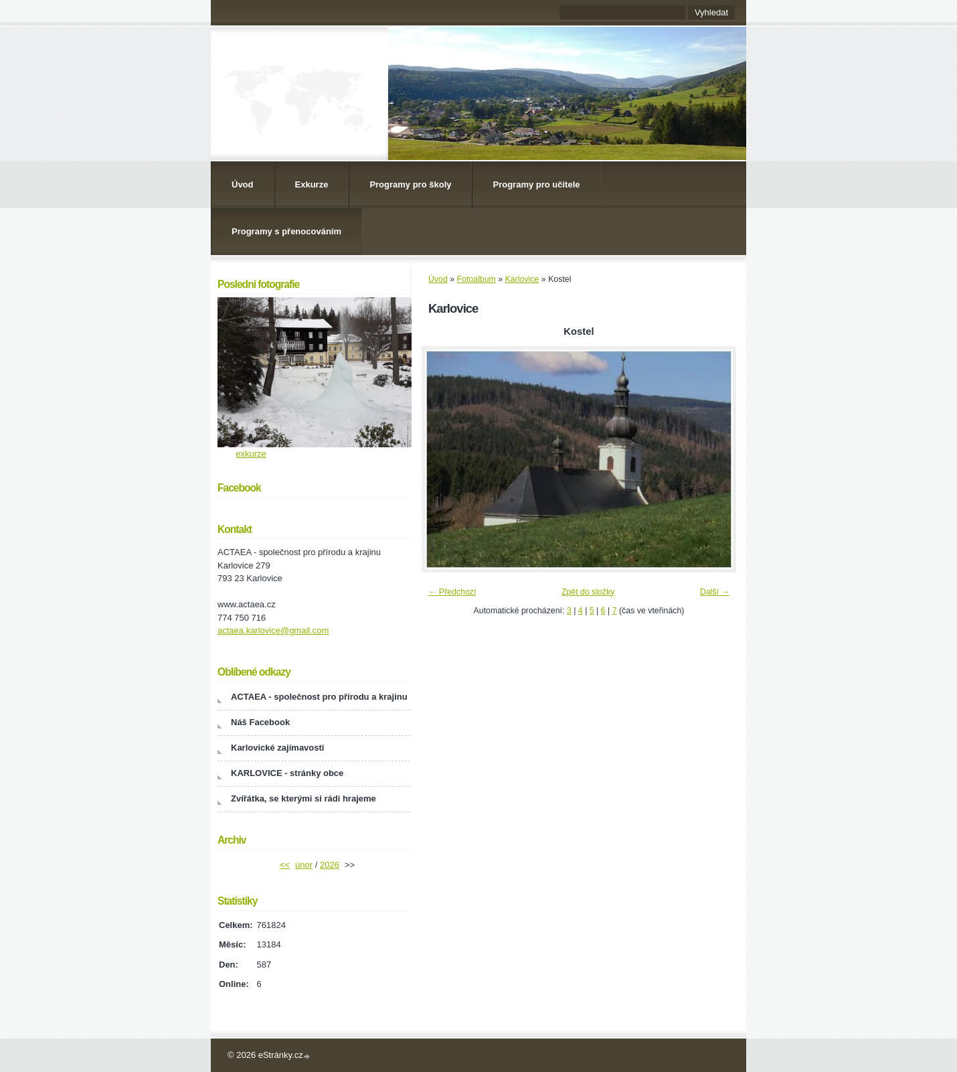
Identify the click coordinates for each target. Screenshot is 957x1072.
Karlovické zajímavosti (277, 748)
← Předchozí (452, 592)
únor (304, 865)
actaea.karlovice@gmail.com (273, 630)
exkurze (251, 454)
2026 (329, 865)
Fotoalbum (476, 279)
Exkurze (312, 184)
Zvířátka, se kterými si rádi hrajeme (303, 798)
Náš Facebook (260, 722)
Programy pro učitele (536, 184)
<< (285, 865)
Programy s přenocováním (286, 231)
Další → (714, 592)
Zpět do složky (588, 592)
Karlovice (522, 279)
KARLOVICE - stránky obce (287, 773)
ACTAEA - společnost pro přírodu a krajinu (319, 697)
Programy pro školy (410, 184)
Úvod (243, 184)
